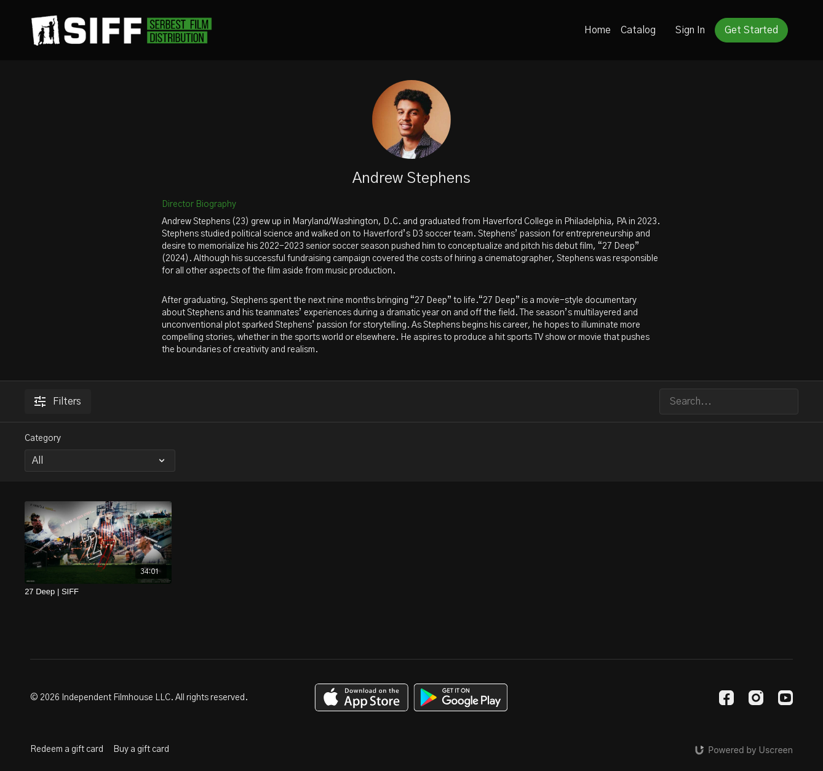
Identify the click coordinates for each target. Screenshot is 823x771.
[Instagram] (756, 697)
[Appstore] (361, 697)
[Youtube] (785, 697)
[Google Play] (460, 697)
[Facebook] (726, 697)
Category (43, 438)
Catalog (638, 30)
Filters (57, 401)
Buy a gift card (141, 749)
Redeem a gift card (66, 749)
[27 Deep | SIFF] (98, 592)
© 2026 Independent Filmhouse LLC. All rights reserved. (139, 697)
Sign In (690, 30)
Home (597, 30)
